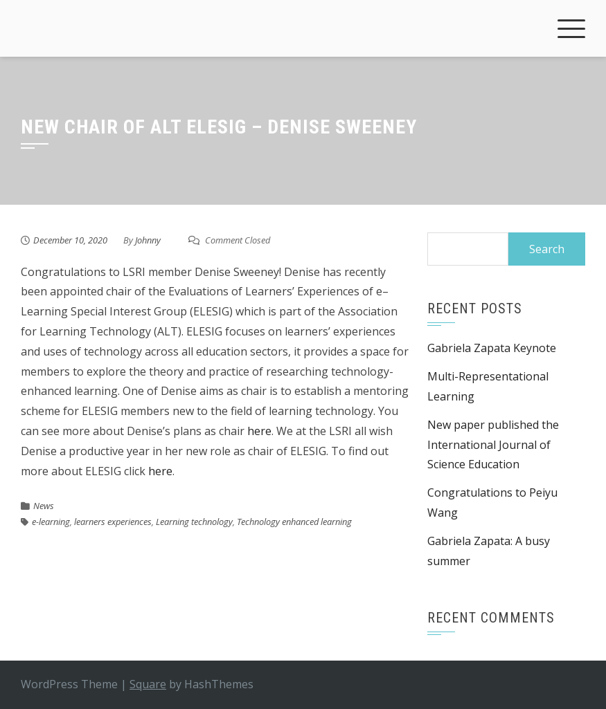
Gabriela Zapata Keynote (491, 348)
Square (148, 684)
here (259, 431)
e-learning (51, 521)
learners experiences (113, 521)
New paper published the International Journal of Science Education (493, 444)
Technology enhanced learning (294, 521)
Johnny (148, 240)
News (43, 505)
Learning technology (194, 521)
